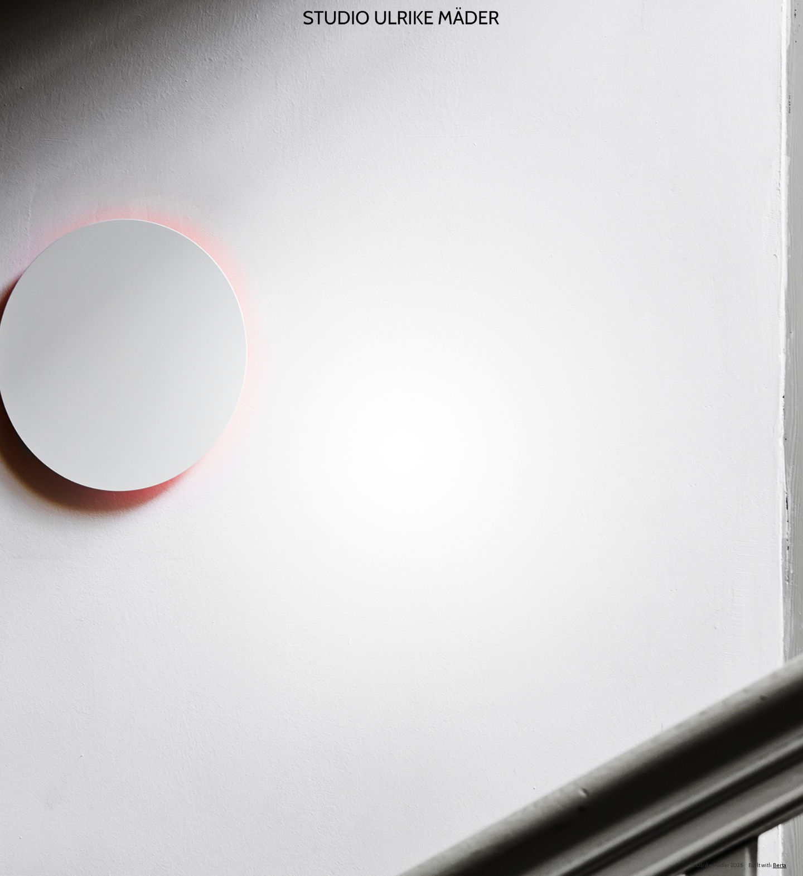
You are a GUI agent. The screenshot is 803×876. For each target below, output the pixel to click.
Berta (779, 865)
